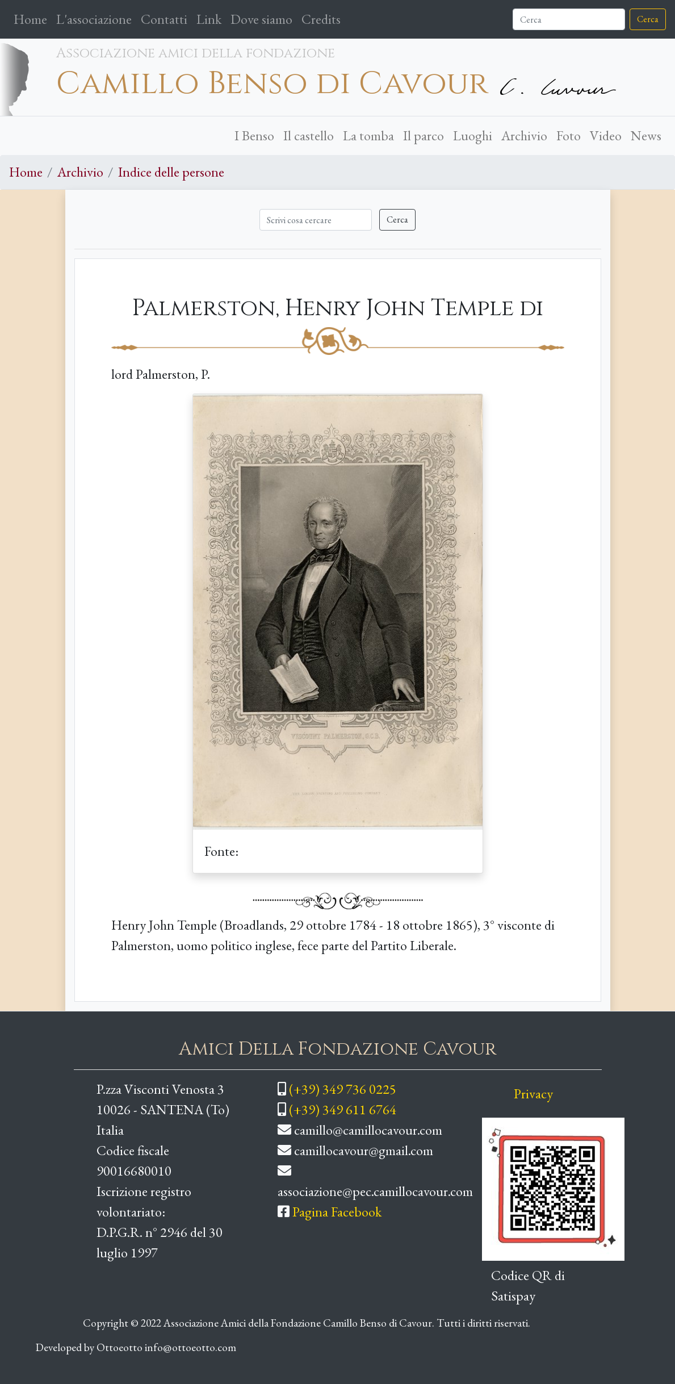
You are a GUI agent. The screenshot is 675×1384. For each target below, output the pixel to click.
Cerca (648, 19)
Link (208, 19)
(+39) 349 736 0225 (342, 1089)
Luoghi (472, 135)
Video (606, 135)
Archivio (524, 135)
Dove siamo (261, 19)
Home (33, 18)
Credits (321, 19)
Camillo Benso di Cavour (272, 83)
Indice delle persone (171, 172)
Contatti (164, 19)
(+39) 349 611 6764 (342, 1109)
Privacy (533, 1093)
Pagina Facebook (336, 1211)
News (646, 135)
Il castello (308, 135)
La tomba (368, 135)
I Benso (254, 135)
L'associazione (94, 19)
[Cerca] (569, 19)
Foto (568, 135)
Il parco (423, 135)
